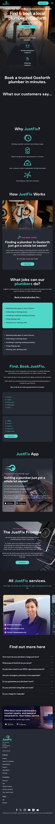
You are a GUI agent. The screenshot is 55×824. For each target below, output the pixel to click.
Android (4, 803)
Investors (5, 780)
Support (4, 767)
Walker (9, 421)
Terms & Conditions (8, 761)
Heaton (9, 426)
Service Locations (7, 789)
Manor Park (10, 431)
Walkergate (10, 405)
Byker (9, 407)
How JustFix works (7, 792)
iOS (3, 800)
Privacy (4, 758)
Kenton (9, 423)
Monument (10, 402)
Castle (9, 400)
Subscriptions (6, 764)
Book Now (43, 3)
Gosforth (10, 429)
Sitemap (4, 773)
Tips (3, 783)
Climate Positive (7, 786)
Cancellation (5, 770)
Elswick (9, 397)
